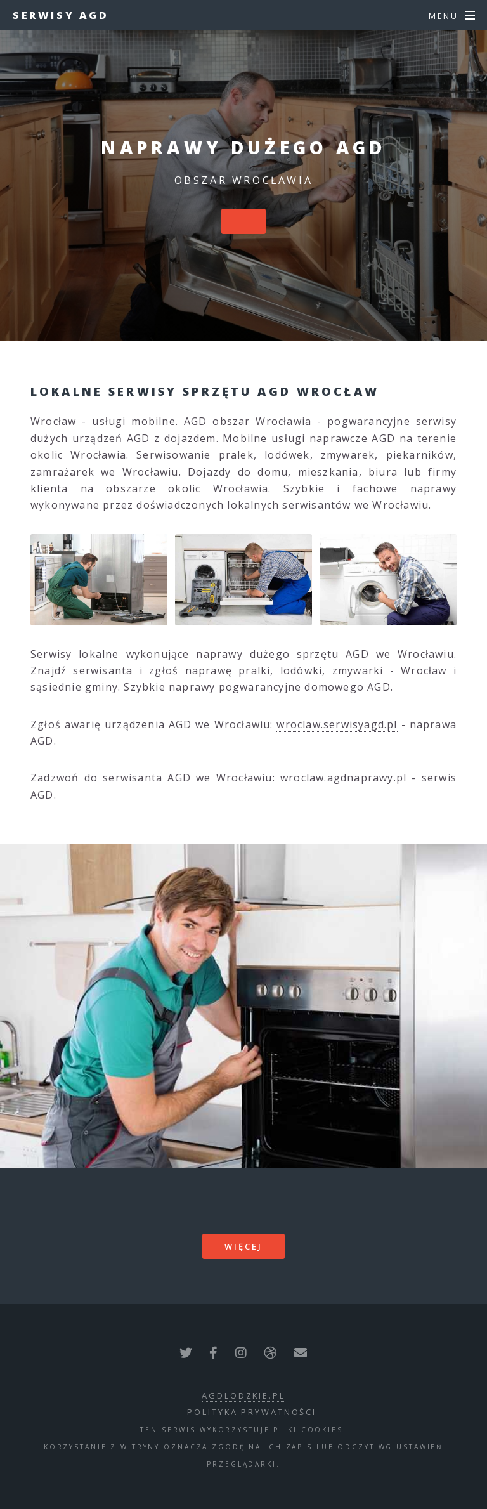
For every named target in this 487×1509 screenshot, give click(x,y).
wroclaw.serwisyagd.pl (336, 724)
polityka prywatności (251, 1412)
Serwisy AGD (61, 15)
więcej (243, 1246)
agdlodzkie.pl (243, 1395)
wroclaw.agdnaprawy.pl (343, 778)
